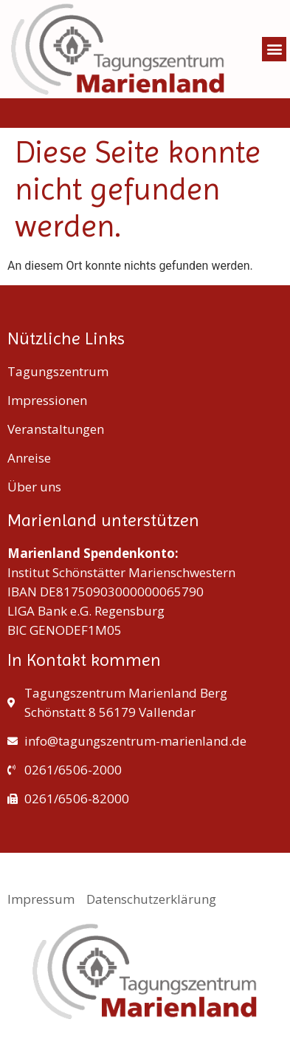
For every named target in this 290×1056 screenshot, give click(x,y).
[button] (274, 49)
